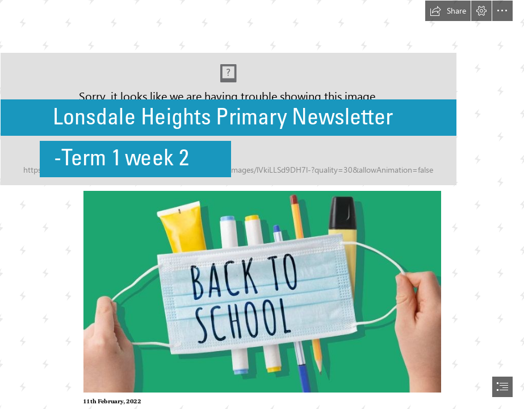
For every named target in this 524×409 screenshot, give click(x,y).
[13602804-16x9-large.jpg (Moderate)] (262, 291)
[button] (448, 11)
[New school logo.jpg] (262, 93)
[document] (262, 204)
